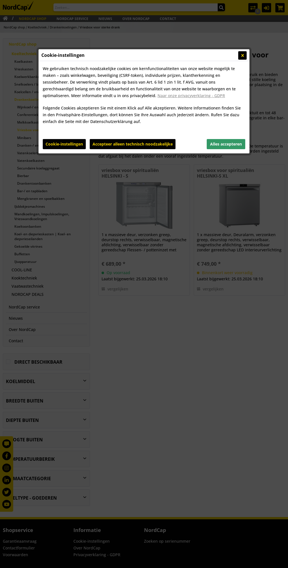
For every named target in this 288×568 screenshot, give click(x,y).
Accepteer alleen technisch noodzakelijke (133, 144)
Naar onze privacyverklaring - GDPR (191, 95)
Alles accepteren (226, 144)
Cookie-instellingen (64, 144)
